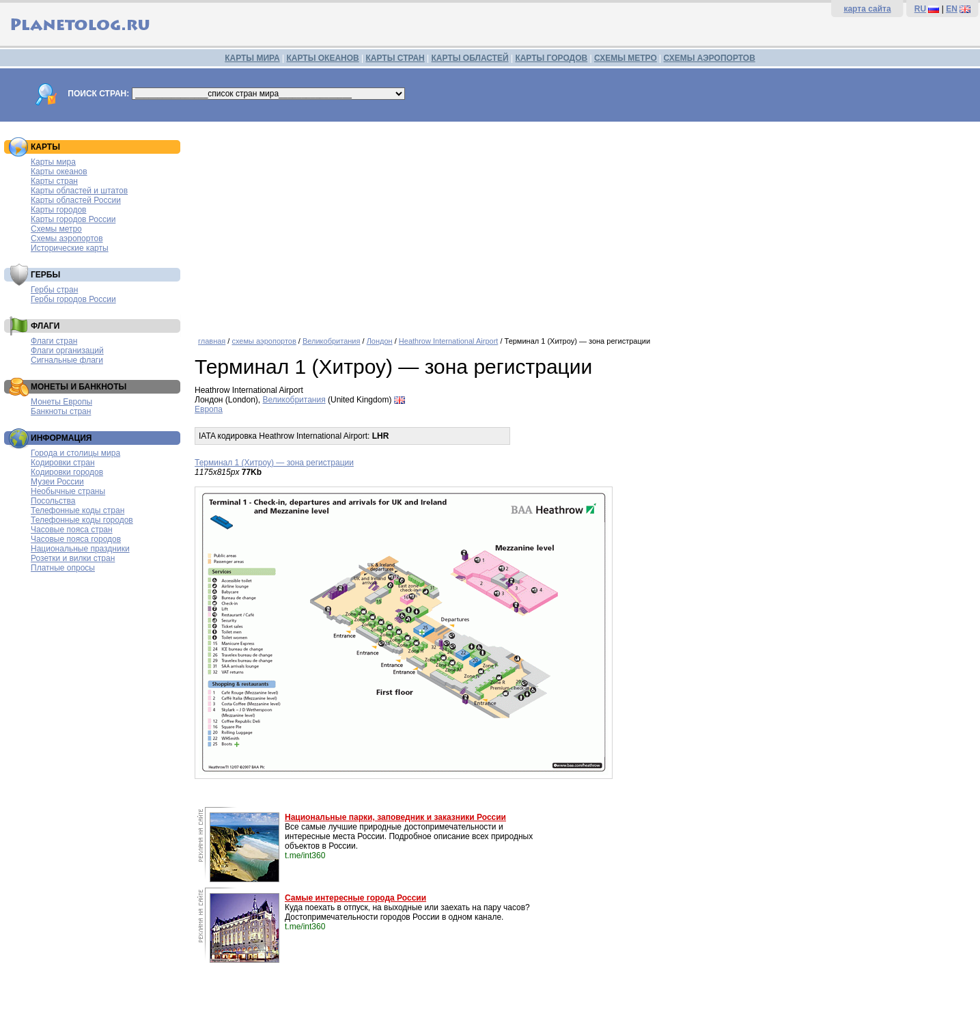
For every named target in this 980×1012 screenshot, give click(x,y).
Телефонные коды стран (77, 510)
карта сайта (867, 9)
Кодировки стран (63, 462)
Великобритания (331, 341)
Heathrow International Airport (449, 341)
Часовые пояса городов (76, 539)
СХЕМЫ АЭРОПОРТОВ (709, 58)
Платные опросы (63, 568)
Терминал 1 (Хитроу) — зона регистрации (274, 462)
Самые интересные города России (355, 898)
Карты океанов (59, 171)
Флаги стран (54, 341)
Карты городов (58, 210)
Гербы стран (54, 290)
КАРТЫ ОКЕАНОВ (322, 58)
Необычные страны (68, 491)
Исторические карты (70, 248)
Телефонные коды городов (82, 520)
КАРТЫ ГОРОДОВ (551, 58)
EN (951, 9)
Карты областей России (76, 200)
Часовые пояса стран (72, 529)
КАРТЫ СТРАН (395, 58)
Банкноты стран (61, 411)
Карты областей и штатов (79, 190)
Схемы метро (56, 229)
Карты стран (54, 181)
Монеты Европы (61, 402)
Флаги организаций (67, 350)
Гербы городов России (73, 299)
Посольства (53, 501)
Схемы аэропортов (67, 238)
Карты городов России (73, 219)
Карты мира (53, 162)
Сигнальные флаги (67, 360)
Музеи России (57, 482)
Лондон (380, 341)
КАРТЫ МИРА (252, 58)
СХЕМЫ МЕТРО (625, 58)
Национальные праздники (80, 548)
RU (920, 9)
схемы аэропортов (264, 341)
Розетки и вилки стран (73, 558)
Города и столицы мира (75, 453)
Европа (209, 409)
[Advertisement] (584, 224)
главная (211, 341)
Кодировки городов (67, 472)
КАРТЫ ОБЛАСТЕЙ (470, 58)
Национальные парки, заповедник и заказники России (395, 817)
